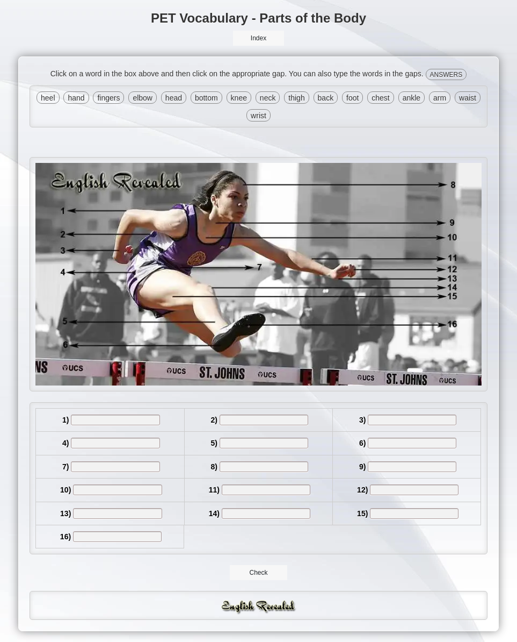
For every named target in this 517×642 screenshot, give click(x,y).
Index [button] (258, 38)
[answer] (115, 420)
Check (258, 572)
